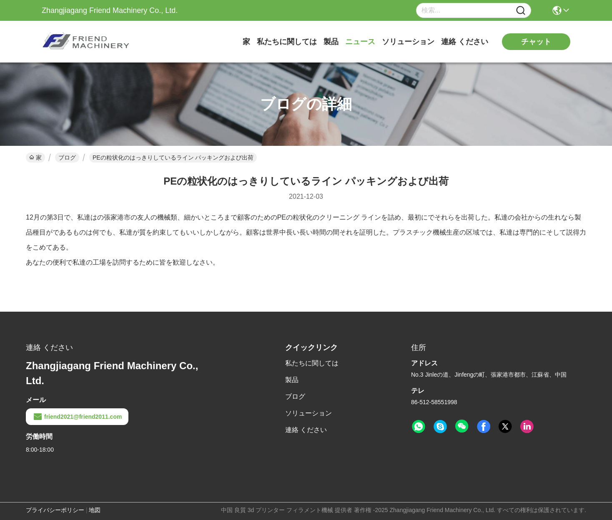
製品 (331, 42)
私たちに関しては (287, 42)
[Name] (521, 10)
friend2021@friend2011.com (77, 416)
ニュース (360, 42)
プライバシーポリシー (55, 510)
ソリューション (408, 42)
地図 (94, 510)
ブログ (67, 157)
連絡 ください (464, 42)
